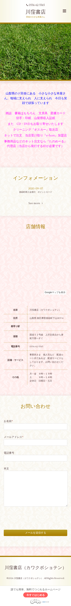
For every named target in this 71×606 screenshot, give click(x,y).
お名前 (8, 421)
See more (35, 203)
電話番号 (9, 452)
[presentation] (32, 515)
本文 (6, 468)
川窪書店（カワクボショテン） (36, 567)
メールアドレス (13, 437)
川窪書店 (35, 12)
